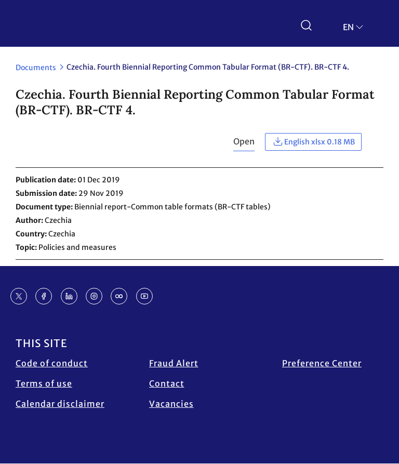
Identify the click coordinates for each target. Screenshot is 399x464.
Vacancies (171, 404)
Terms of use (44, 383)
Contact (166, 383)
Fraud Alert (173, 363)
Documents (36, 67)
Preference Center (322, 363)
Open (244, 141)
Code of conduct (52, 363)
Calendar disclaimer (60, 404)
